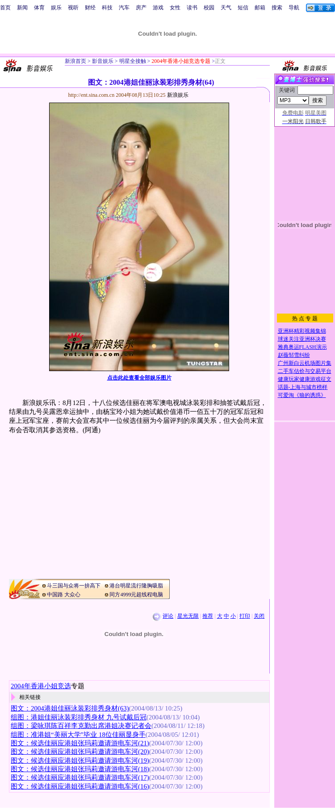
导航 (294, 7)
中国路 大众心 (63, 594)
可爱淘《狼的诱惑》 (302, 395)
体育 (39, 7)
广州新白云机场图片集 (304, 363)
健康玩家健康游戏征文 (304, 379)
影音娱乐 (102, 61)
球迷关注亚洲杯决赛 (302, 339)
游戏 (158, 7)
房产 (141, 7)
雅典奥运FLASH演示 (302, 347)
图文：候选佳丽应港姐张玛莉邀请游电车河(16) (80, 786)
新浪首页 (75, 61)
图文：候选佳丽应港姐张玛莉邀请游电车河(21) (80, 743)
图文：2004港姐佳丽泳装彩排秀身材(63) (70, 708)
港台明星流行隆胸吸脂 (136, 586)
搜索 (277, 7)
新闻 (22, 7)
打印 (244, 616)
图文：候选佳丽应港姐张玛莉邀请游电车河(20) (80, 751)
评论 (168, 616)
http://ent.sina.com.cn (92, 95)
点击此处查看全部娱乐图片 (139, 378)
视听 (73, 7)
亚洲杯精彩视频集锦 (302, 331)
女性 (175, 7)
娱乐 (56, 7)
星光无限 (188, 616)
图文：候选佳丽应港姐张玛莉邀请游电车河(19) (80, 760)
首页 (5, 7)
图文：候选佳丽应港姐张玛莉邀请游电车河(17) (80, 777)
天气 (226, 7)
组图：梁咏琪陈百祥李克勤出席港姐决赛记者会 (81, 725)
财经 (90, 7)
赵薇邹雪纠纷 (294, 355)
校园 (209, 7)
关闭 (259, 616)
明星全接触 (132, 61)
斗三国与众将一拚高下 (73, 586)
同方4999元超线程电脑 (136, 594)
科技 (107, 7)
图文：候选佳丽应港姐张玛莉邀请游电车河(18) (80, 769)
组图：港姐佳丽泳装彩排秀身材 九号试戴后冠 (79, 717)
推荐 (207, 616)
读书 (192, 7)
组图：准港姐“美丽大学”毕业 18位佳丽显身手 (78, 734)
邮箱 (260, 7)
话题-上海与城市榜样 (303, 387)
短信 (243, 7)
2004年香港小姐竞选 (41, 686)
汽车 (124, 7)
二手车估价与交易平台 (304, 371)
